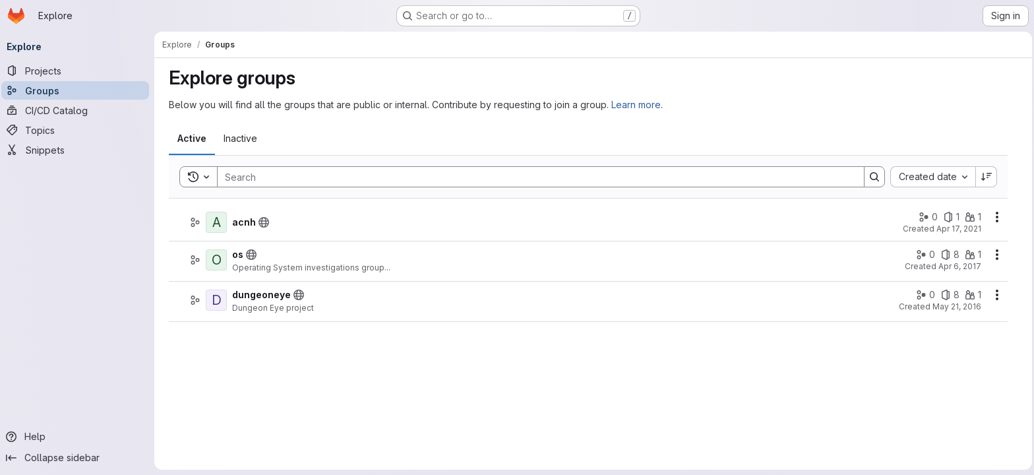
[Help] (79, 437)
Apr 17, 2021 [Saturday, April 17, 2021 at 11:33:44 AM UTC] (959, 229)
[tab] (192, 138)
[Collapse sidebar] (79, 458)
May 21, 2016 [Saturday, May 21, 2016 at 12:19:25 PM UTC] (957, 306)
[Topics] (79, 130)
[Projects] (79, 70)
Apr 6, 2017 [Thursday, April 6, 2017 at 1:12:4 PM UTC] (960, 266)
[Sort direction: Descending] (987, 176)
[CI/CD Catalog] (79, 110)
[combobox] (933, 176)
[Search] (535, 177)
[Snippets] (79, 150)
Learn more (636, 104)
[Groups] (79, 90)
